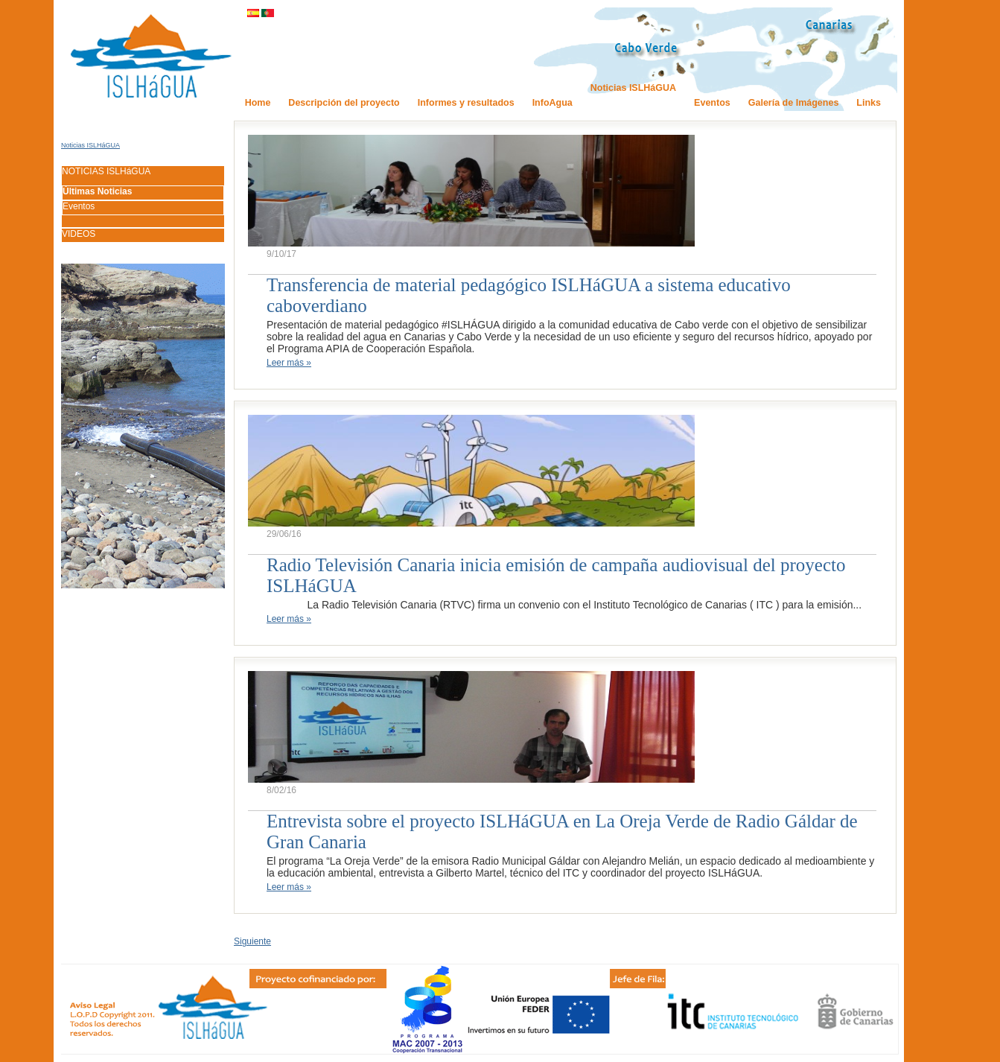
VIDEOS (78, 234)
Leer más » (289, 362)
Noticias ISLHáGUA (90, 145)
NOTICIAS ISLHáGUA (106, 171)
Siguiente (252, 941)
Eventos (79, 206)
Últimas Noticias (97, 191)
